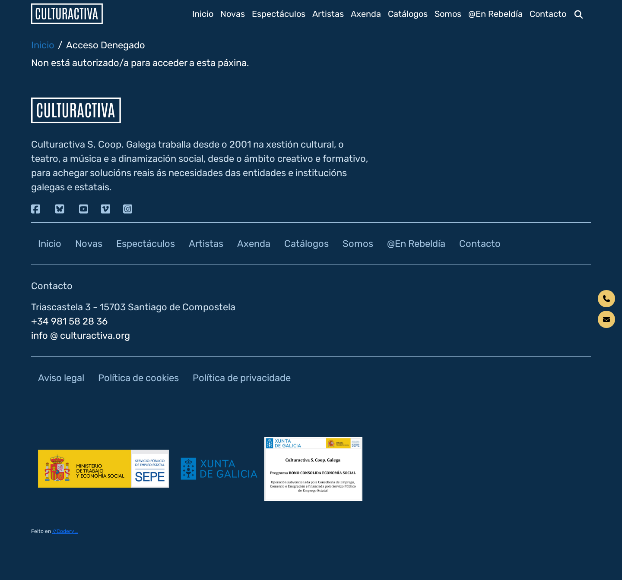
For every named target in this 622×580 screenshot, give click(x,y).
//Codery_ (65, 531)
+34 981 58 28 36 (69, 321)
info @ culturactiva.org (80, 335)
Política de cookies (138, 378)
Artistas (328, 14)
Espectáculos (278, 14)
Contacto (548, 14)
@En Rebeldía (495, 14)
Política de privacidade (242, 378)
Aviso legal (61, 378)
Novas (232, 14)
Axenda (366, 14)
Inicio (202, 14)
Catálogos (408, 14)
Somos (448, 14)
